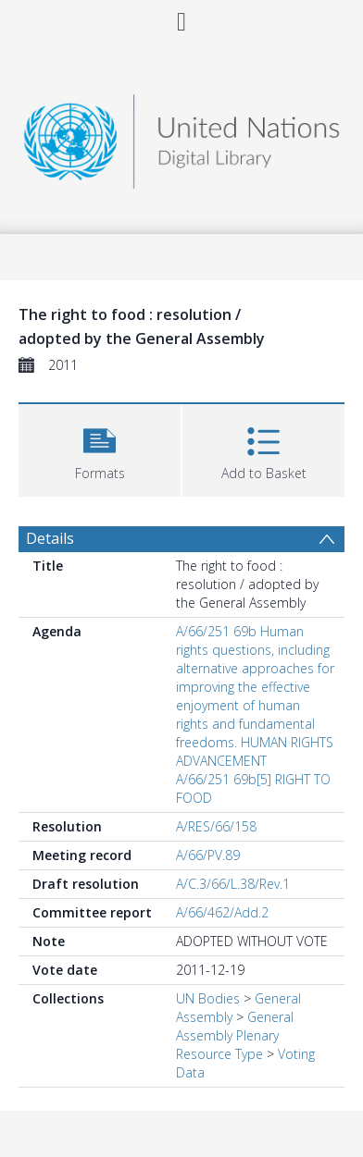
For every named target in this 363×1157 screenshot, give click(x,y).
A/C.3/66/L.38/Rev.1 (233, 883)
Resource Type (219, 1054)
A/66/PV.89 (208, 855)
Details (50, 538)
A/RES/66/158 (216, 826)
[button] (100, 448)
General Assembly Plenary (235, 1026)
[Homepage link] (181, 136)
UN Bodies (208, 998)
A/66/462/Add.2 (222, 912)
